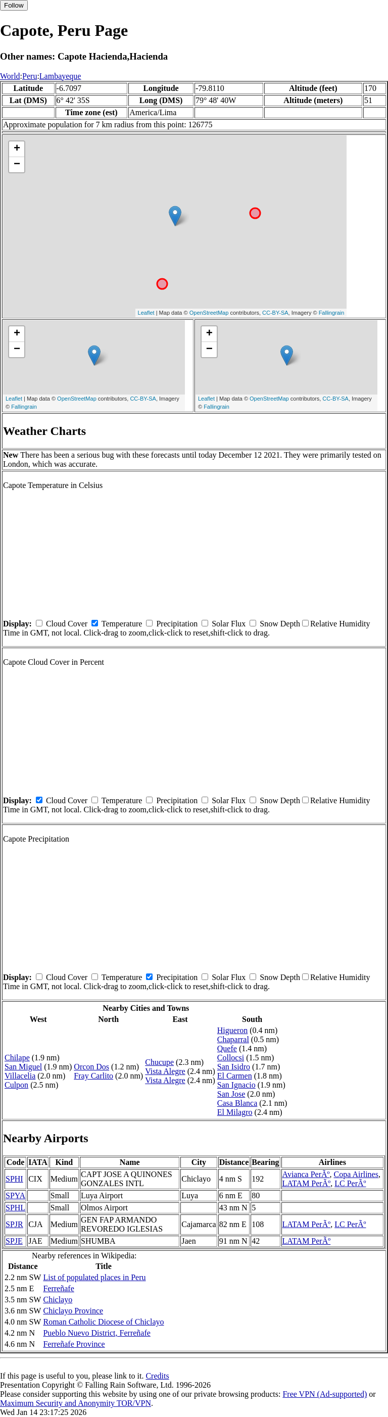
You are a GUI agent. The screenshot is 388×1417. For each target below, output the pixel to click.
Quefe (227, 1048)
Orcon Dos (91, 1066)
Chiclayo (57, 1299)
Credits (157, 1376)
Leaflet (146, 313)
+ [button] (17, 149)
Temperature (122, 623)
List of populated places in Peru (94, 1277)
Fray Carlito (93, 1075)
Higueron (232, 1030)
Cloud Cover (66, 623)
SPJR (14, 1224)
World (10, 76)
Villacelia (20, 1075)
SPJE (14, 1241)
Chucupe (159, 1062)
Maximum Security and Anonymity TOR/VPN (75, 1403)
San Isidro (233, 1066)
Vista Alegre (165, 1071)
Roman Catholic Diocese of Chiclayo (103, 1321)
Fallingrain (332, 313)
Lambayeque (60, 76)
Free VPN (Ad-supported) (324, 1394)
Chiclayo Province (73, 1310)
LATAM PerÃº (306, 1183)
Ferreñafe (58, 1288)
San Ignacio (236, 1085)
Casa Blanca (237, 1103)
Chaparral (233, 1039)
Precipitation (177, 623)
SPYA (15, 1195)
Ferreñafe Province (74, 1344)
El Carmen (234, 1075)
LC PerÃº (350, 1183)
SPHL (15, 1207)
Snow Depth (280, 623)
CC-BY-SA (275, 313)
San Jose (231, 1094)
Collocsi (230, 1057)
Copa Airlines (356, 1174)
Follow (14, 5)
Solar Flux (229, 623)
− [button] (17, 164)
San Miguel (23, 1066)
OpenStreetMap (209, 313)
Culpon (16, 1085)
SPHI (14, 1179)
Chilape (17, 1057)
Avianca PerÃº (306, 1174)
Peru (29, 76)
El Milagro (235, 1112)
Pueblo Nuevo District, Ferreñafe (96, 1333)
